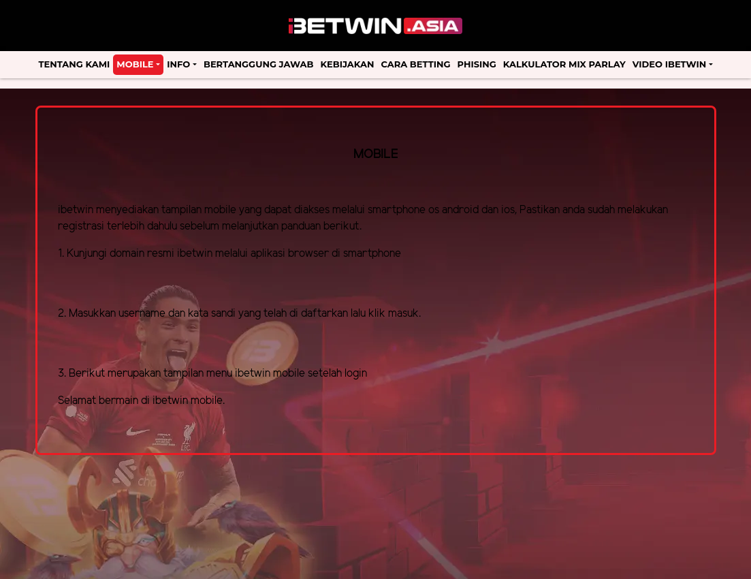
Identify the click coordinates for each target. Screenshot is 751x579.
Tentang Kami (74, 64)
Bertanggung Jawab (258, 64)
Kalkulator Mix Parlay (564, 64)
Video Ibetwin (669, 64)
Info (178, 64)
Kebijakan (347, 64)
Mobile (134, 64)
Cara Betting (415, 64)
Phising (477, 64)
